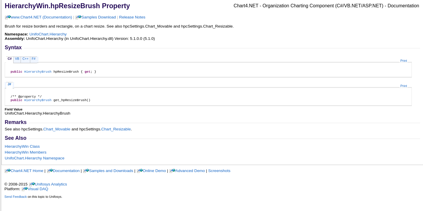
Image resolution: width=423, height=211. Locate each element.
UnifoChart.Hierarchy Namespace (34, 161)
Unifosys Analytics (51, 187)
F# (34, 58)
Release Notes (132, 17)
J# (9, 85)
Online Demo (154, 173)
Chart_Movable (56, 132)
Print (403, 60)
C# (10, 58)
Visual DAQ (38, 191)
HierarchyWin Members (25, 155)
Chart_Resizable (116, 132)
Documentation (66, 173)
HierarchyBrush (37, 72)
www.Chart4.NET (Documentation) (41, 17)
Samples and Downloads (111, 173)
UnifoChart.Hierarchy (48, 34)
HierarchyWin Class (22, 149)
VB (17, 58)
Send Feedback (15, 199)
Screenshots (219, 173)
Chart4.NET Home (27, 173)
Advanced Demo (190, 173)
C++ (25, 58)
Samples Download (98, 17)
